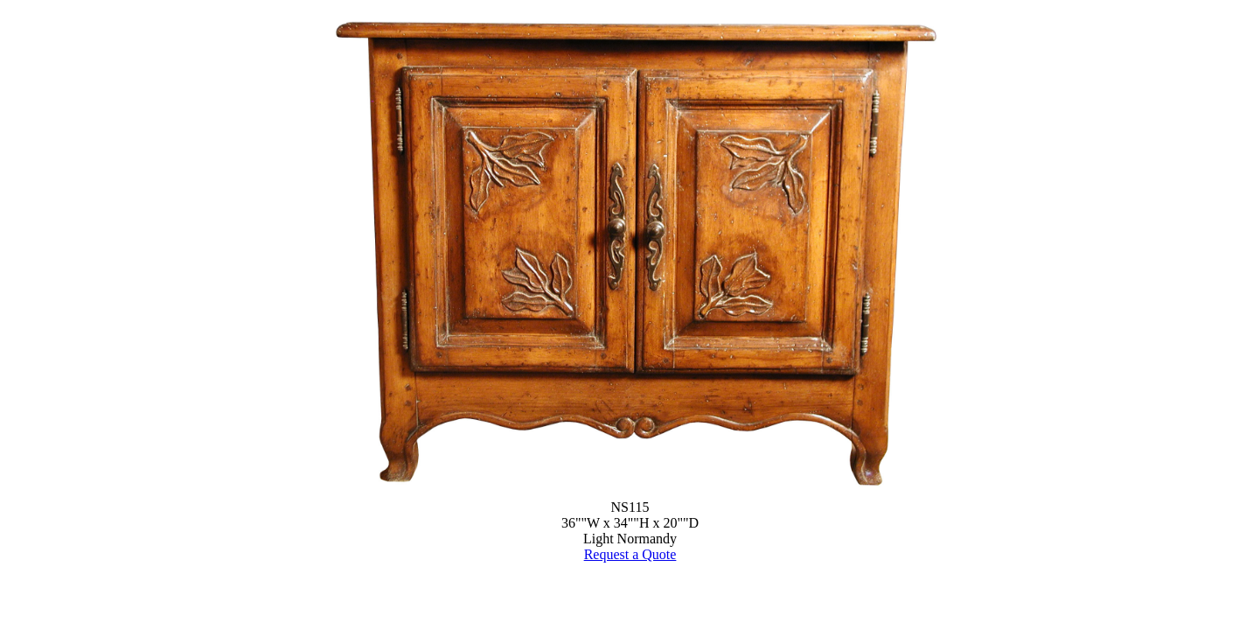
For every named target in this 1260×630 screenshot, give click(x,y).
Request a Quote (630, 554)
